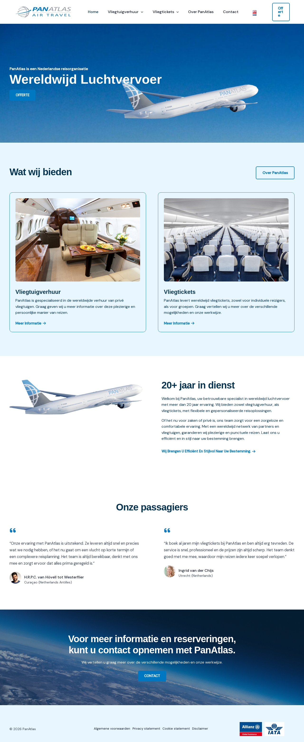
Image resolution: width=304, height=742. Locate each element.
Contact (222, 12)
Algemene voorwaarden (105, 729)
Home (92, 12)
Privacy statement (143, 729)
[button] (138, 12)
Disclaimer (204, 729)
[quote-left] (13, 530)
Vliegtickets (161, 12)
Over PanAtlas (194, 12)
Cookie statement (177, 729)
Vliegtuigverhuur (122, 12)
